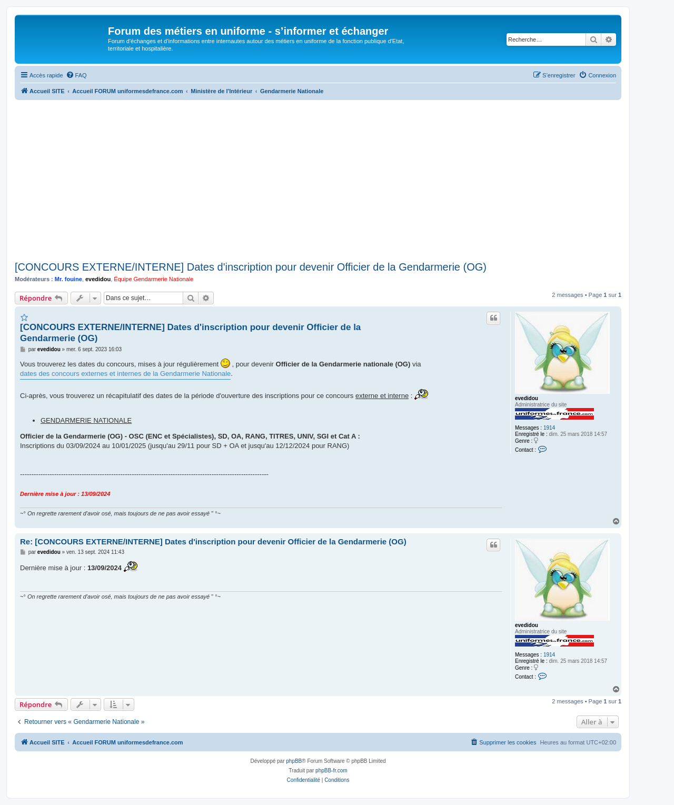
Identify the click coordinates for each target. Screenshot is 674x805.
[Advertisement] (318, 179)
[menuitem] (76, 75)
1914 (549, 428)
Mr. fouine (68, 279)
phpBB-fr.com (331, 770)
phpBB (294, 761)
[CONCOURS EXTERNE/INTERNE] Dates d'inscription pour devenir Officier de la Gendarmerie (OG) (251, 267)
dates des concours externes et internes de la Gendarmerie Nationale (125, 373)
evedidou (98, 279)
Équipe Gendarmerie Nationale (153, 279)
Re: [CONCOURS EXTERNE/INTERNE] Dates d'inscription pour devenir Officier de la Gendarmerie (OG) (213, 541)
